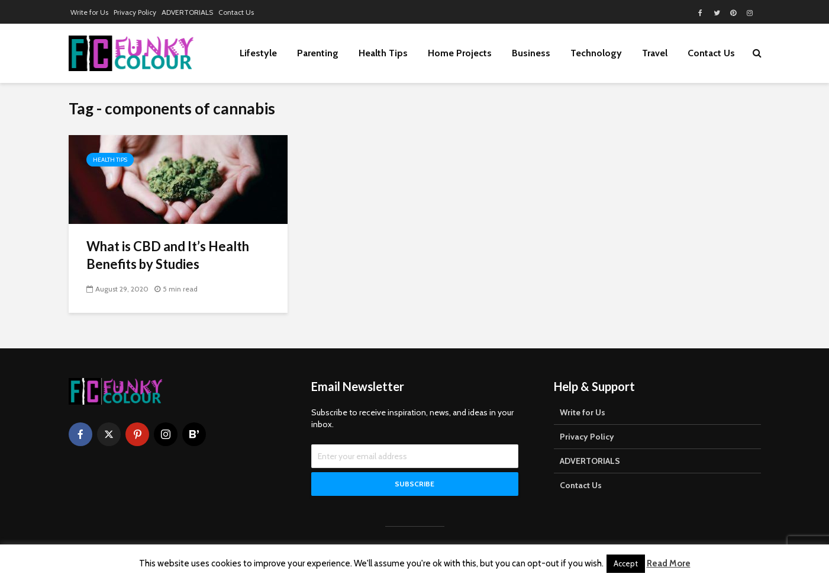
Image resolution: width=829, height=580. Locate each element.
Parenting (317, 53)
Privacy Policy (135, 12)
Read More (669, 563)
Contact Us (236, 12)
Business (531, 53)
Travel (654, 53)
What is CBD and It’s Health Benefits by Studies (167, 255)
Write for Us (89, 12)
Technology (596, 53)
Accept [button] (626, 563)
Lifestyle (258, 53)
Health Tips (383, 53)
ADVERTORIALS (187, 12)
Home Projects (460, 53)
